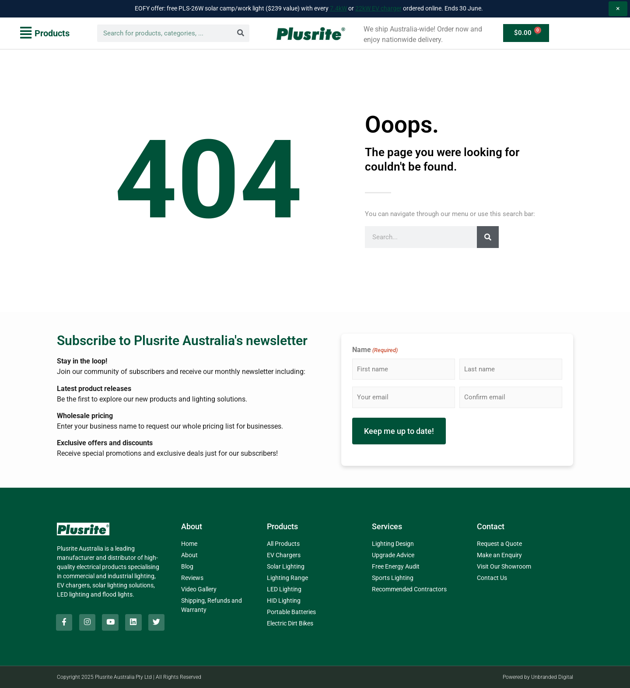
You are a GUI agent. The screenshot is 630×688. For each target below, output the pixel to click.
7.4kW (338, 8)
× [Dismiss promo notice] (618, 8)
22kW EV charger (378, 8)
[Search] (240, 33)
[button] (45, 33)
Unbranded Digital (552, 677)
